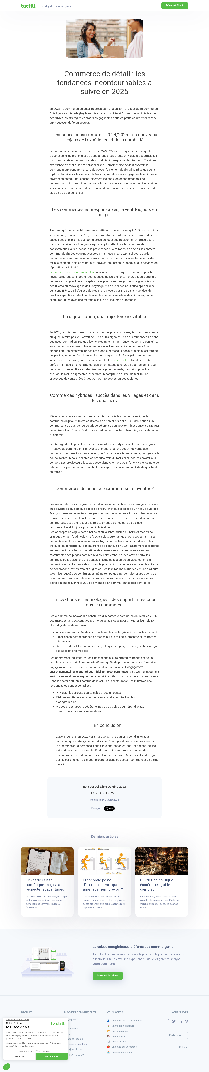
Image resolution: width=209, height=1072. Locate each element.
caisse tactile (118, 360)
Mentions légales (73, 1038)
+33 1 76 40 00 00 (74, 1054)
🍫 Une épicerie (116, 1036)
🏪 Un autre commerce (120, 1052)
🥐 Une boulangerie (118, 1031)
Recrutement (71, 1028)
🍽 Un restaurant (116, 1041)
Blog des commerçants (80, 1012)
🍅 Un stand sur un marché (122, 1046)
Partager (95, 808)
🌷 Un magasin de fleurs (120, 1025)
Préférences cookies (75, 1044)
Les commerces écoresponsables (72, 272)
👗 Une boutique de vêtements (124, 1020)
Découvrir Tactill (174, 5)
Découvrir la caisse (107, 975)
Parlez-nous (176, 1035)
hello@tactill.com (73, 1049)
